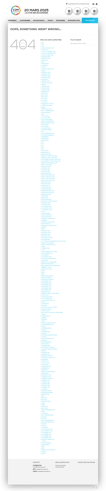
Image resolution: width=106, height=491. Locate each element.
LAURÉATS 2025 (45, 81)
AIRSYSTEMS (44, 196)
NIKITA (43, 270)
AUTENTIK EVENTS (46, 203)
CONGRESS (44, 220)
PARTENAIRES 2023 (46, 286)
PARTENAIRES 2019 (46, 281)
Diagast (43, 107)
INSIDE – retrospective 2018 (48, 244)
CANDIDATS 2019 (45, 204)
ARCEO (44, 441)
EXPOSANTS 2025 (45, 58)
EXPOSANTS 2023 (45, 236)
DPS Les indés (45, 126)
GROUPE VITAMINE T (46, 129)
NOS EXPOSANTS (38, 20)
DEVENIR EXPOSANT (46, 390)
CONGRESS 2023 (45, 382)
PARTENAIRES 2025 (46, 290)
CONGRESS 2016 (45, 354)
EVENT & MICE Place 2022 (48, 176)
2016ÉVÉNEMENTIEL (46, 342)
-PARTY (43, 321)
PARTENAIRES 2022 (46, 284)
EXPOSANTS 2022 (45, 234)
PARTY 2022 (44, 93)
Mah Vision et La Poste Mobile (49, 262)
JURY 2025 (44, 418)
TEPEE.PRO (44, 319)
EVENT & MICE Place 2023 (48, 178)
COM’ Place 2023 (45, 169)
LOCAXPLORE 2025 (46, 187)
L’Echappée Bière (45, 248)
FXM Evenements (45, 239)
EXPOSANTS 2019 (45, 230)
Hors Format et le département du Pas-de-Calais (53, 241)
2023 (42, 43)
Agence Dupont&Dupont (47, 121)
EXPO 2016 (44, 399)
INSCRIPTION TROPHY (47, 356)
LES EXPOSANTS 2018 (47, 430)
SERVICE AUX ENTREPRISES (48, 371)
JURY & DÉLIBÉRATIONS (47, 415)
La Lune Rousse (45, 116)
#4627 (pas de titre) (46, 173)
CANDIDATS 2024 (45, 76)
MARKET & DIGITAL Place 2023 (49, 157)
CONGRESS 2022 (45, 380)
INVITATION (44, 60)
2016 (42, 143)
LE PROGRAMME (25, 20)
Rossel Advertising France (47, 133)
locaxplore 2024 (45, 185)
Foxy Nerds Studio (46, 128)
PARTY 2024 (44, 96)
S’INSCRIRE (44, 305)
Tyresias (43, 326)
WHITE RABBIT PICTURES (47, 347)
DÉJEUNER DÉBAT (46, 56)
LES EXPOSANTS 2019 (47, 253)
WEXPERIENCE (45, 136)
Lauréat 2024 (44, 79)
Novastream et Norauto (47, 279)
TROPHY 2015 (44, 361)
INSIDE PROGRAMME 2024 (48, 410)
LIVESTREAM (44, 260)
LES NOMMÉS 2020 (46, 434)
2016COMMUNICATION (47, 338)
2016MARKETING (45, 345)
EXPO (42, 396)
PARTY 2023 (44, 95)
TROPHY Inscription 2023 (47, 69)
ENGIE (43, 229)
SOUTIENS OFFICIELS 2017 (48, 357)
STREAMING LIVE (45, 316)
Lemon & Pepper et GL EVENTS (49, 251)
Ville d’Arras (44, 340)
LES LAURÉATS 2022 (46, 208)
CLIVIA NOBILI (45, 124)
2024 (42, 44)
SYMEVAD (43, 317)
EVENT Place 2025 (46, 183)
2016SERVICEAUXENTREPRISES (49, 349)
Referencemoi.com (28, 487)
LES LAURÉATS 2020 (46, 206)
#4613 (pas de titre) (46, 154)
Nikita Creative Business (47, 276)
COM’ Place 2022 (45, 168)
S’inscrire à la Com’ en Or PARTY (49, 307)
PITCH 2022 (44, 98)
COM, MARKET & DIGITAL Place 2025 (50, 161)
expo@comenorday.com (42, 469)
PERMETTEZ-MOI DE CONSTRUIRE (50, 293)
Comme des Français (46, 105)
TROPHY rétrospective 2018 (48, 323)
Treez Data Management (47, 135)
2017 (42, 145)
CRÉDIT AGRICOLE (46, 223)
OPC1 (42, 131)
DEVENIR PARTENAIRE (47, 392)
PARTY (43, 62)
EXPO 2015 (44, 397)
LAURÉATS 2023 (45, 89)
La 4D (42, 250)
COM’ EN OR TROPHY (46, 83)
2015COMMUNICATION (47, 324)
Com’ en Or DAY (45, 363)
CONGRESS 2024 (45, 383)
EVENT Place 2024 (46, 182)
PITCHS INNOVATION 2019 (48, 300)
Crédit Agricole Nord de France (49, 225)
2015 (42, 142)
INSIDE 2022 (44, 408)
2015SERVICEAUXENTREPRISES (49, 335)
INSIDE (43, 403)
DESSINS (43, 84)
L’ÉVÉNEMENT (12, 20)
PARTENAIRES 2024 (46, 288)
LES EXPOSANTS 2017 (47, 429)
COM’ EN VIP (44, 49)
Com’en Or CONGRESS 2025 (48, 51)
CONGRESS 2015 (45, 352)
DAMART (43, 227)
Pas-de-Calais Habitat (46, 119)
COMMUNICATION (46, 366)
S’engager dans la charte (47, 103)
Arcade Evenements (46, 199)
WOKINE (43, 350)
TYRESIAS (43, 330)
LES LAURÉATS (45, 255)
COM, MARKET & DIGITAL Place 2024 (50, 159)
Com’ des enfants (45, 213)
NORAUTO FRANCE (46, 277)
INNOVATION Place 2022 (47, 190)
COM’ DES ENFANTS (46, 215)
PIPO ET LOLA (45, 295)
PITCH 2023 (44, 102)
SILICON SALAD (45, 310)
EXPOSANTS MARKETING (47, 439)
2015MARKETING (45, 331)
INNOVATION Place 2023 (47, 192)
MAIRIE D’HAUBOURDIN (47, 263)
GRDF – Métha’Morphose (47, 110)
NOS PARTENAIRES (46, 443)
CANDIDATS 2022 (45, 72)
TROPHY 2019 (44, 150)
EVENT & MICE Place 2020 (48, 175)
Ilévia (42, 114)
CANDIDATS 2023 (45, 74)
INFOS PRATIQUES (46, 401)
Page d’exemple (45, 444)
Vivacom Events (45, 343)
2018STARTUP (45, 373)
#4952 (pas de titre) (46, 194)
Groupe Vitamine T (46, 112)
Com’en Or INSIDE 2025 (47, 55)
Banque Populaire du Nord (48, 123)
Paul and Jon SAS (45, 291)
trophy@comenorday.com (44, 471)
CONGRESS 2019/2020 (47, 378)
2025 (42, 46)
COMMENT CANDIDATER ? (48, 218)
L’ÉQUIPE (43, 425)
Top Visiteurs (44, 65)
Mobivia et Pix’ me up (46, 269)
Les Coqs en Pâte (45, 117)
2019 (42, 149)
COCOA (43, 211)
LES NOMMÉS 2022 (46, 436)
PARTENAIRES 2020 (46, 283)
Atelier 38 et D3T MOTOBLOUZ (49, 201)
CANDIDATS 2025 (45, 77)
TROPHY (50, 20)
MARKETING (44, 370)
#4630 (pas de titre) (46, 189)
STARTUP (43, 451)
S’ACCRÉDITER (45, 303)
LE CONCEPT (44, 413)
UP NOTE (43, 337)
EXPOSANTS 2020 (45, 232)
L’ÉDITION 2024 (45, 86)
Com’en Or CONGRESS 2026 (48, 53)
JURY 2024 (44, 417)
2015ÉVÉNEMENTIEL (46, 328)
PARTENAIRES (60, 20)
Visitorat (43, 70)
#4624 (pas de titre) (46, 166)
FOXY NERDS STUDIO (46, 237)
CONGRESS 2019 (45, 387)
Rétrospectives (74, 20)
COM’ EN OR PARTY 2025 (47, 48)
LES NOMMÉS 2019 (46, 432)
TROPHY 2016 (44, 364)
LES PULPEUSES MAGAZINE (48, 258)
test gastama (44, 359)
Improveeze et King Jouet (47, 243)
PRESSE (43, 302)
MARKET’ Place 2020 (46, 164)
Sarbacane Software (46, 309)
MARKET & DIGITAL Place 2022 (49, 156)
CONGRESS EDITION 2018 (48, 222)
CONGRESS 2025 (45, 385)
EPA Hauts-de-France (46, 109)
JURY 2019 (44, 423)
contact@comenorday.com (39, 467)
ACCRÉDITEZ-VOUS (46, 375)
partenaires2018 (45, 152)
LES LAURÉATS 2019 (46, 257)
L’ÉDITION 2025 (45, 88)
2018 (42, 147)
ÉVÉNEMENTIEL (45, 368)
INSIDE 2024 (44, 406)
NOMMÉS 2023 (45, 91)
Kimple (43, 246)
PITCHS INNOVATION (46, 297)
